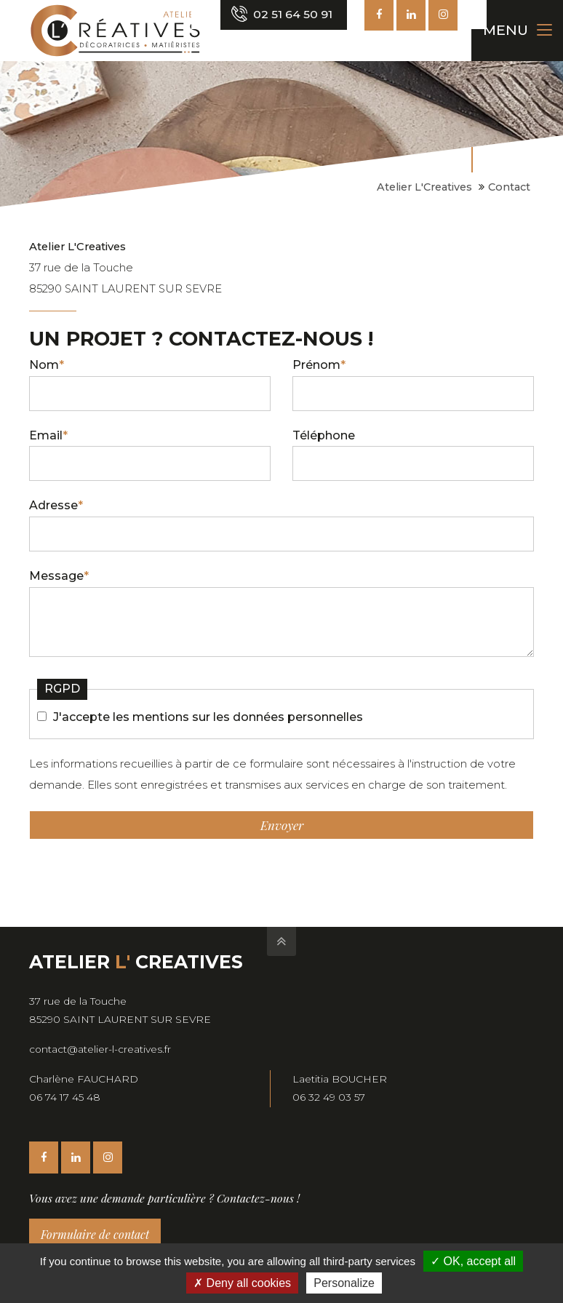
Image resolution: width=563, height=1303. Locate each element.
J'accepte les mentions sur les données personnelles (208, 717)
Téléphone (323, 435)
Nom (46, 365)
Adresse (56, 505)
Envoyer (281, 825)
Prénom (319, 365)
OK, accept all (473, 1261)
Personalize (344, 1283)
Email (48, 435)
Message (59, 576)
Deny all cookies (242, 1283)
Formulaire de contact (95, 1234)
